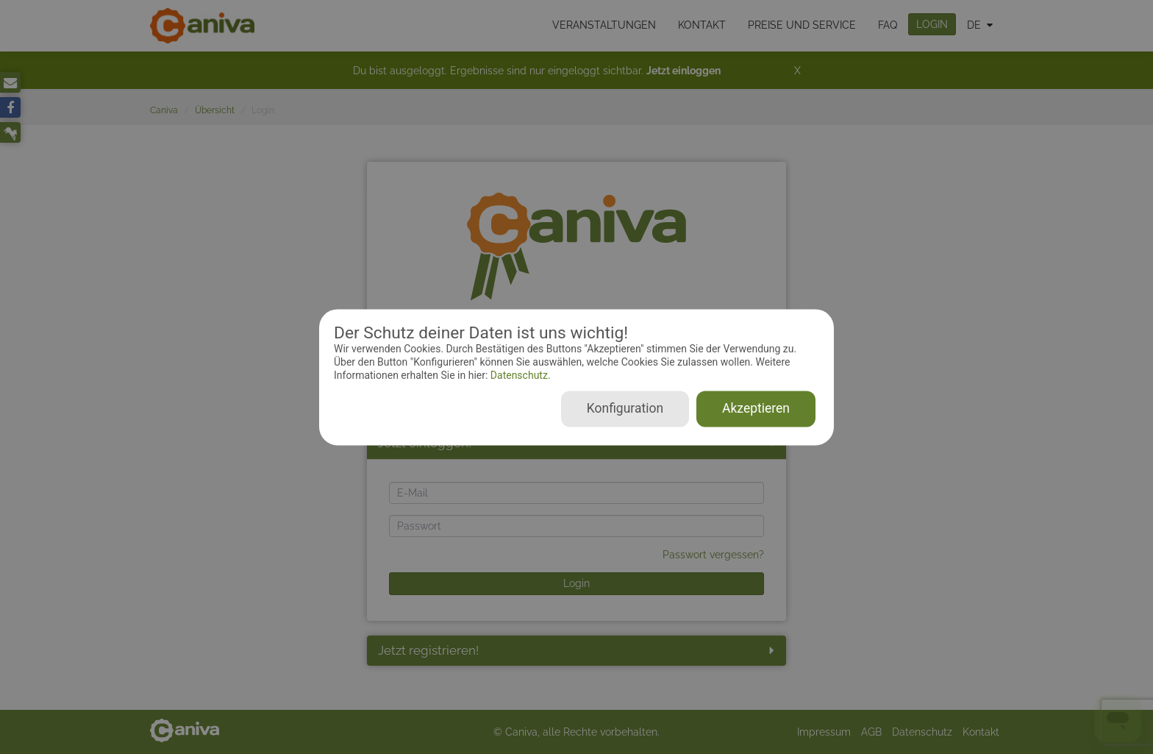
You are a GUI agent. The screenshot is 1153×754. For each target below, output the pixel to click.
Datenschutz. (519, 376)
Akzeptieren (756, 408)
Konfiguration (625, 408)
